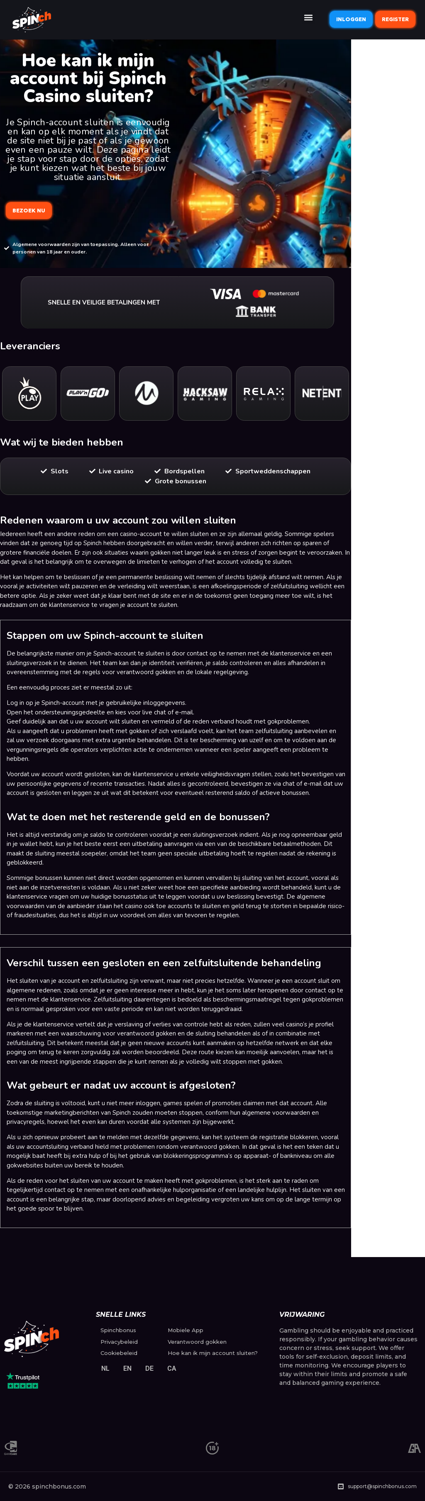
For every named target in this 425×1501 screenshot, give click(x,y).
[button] (308, 17)
